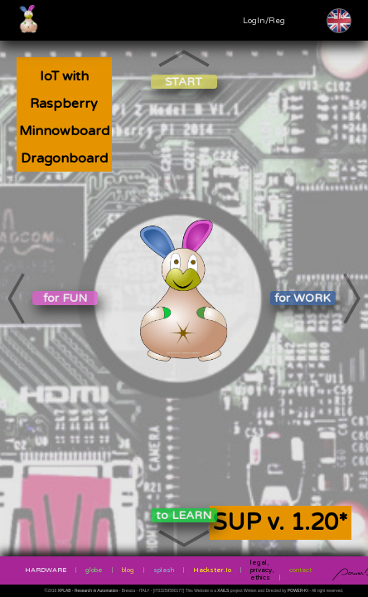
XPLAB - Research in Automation (88, 591)
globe (94, 570)
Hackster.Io (212, 570)
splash (163, 570)
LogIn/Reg (264, 21)
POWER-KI (298, 591)
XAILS (223, 591)
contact (300, 570)
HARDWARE (45, 570)
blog (128, 570)
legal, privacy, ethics (262, 570)
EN (339, 17)
